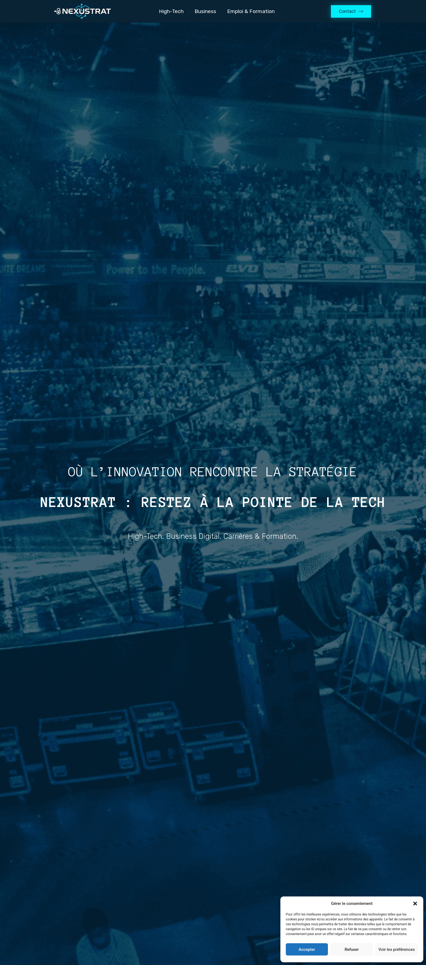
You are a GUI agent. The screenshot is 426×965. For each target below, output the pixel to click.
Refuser (351, 949)
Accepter (307, 949)
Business (205, 11)
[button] (415, 903)
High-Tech (171, 11)
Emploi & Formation (251, 11)
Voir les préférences (396, 949)
